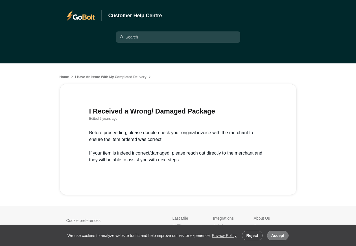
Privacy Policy (224, 235)
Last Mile (180, 218)
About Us (262, 218)
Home (64, 77)
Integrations (223, 218)
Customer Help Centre (135, 15)
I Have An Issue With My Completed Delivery (111, 77)
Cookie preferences (83, 220)
